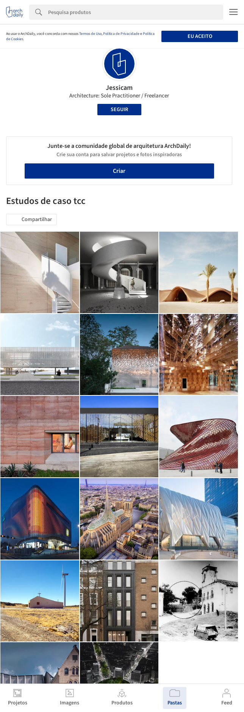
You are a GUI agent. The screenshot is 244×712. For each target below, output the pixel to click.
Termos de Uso (90, 33)
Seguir (119, 109)
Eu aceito (200, 36)
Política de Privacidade (121, 33)
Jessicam (119, 88)
